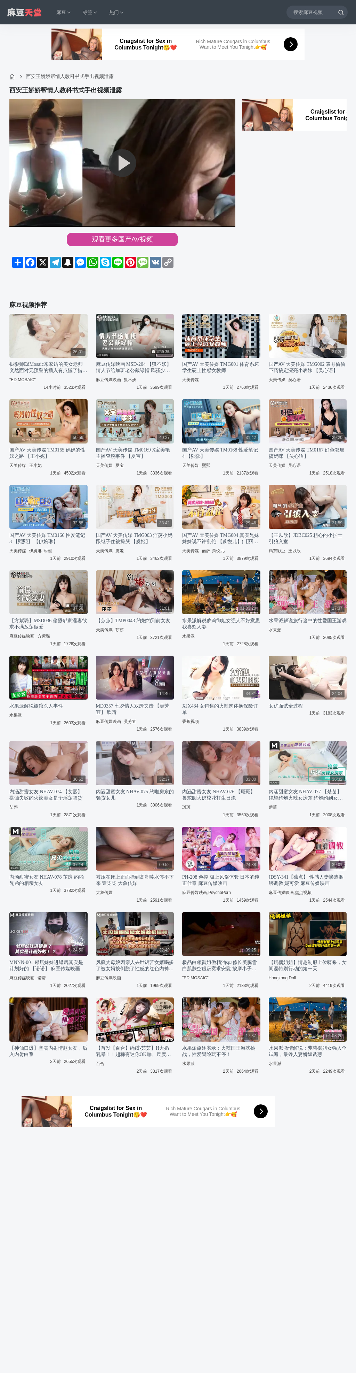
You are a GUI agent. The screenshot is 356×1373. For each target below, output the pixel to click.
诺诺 (42, 977)
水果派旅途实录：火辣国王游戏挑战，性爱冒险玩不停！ (218, 1051)
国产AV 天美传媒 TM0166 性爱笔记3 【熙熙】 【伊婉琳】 (47, 538)
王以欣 (294, 550)
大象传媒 (104, 892)
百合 (100, 1063)
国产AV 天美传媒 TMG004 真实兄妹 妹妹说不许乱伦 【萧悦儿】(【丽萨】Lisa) (220, 539)
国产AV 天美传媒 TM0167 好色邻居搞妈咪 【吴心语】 (307, 453)
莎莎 (119, 629)
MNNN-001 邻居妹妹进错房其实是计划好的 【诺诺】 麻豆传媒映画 (46, 965)
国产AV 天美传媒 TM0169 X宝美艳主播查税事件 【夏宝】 (133, 453)
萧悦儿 (218, 550)
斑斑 (186, 807)
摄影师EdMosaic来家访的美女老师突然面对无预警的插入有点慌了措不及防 (48, 368)
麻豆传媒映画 (108, 379)
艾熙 (13, 807)
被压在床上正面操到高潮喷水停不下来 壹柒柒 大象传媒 (135, 880)
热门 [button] (116, 12)
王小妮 (35, 465)
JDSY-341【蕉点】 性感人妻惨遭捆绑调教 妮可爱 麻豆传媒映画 (306, 880)
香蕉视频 (190, 721)
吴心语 (294, 379)
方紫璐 (44, 636)
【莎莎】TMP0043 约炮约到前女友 (133, 620)
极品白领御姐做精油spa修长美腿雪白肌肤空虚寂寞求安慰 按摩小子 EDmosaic (219, 966)
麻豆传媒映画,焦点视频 (290, 892)
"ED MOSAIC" (22, 379)
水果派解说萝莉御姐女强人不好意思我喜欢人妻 (221, 624)
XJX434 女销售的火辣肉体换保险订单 (220, 709)
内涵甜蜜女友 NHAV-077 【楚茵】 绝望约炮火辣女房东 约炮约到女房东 (306, 795)
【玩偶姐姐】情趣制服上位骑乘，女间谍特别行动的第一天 (308, 965)
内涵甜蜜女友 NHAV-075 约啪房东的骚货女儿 (135, 795)
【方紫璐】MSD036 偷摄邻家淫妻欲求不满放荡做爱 (48, 624)
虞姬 (119, 550)
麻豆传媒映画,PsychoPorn (206, 892)
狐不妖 (130, 379)
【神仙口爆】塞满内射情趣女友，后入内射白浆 (48, 1051)
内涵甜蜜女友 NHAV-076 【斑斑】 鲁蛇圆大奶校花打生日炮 (218, 795)
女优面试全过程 (286, 706)
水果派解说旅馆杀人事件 (36, 706)
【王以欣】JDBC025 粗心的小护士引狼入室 (306, 538)
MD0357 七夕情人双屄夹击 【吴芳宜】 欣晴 (133, 709)
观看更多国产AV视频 (122, 239)
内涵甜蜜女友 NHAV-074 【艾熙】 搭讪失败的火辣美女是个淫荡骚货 (45, 795)
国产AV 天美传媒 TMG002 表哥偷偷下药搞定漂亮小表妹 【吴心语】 (307, 367)
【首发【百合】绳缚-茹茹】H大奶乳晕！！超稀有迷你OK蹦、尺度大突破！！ (133, 1052)
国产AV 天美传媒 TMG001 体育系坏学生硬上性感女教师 (220, 367)
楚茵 (273, 807)
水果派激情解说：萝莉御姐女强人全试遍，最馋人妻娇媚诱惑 (308, 1051)
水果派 (188, 636)
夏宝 (119, 465)
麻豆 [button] (64, 12)
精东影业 (277, 550)
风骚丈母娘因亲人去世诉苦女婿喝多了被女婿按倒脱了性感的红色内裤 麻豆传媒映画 (135, 966)
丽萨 (206, 550)
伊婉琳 (35, 550)
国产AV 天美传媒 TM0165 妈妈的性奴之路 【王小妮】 (47, 453)
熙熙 (206, 465)
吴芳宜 (130, 721)
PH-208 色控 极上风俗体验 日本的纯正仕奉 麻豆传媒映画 (220, 880)
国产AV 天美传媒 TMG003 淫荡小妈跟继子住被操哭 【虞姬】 (134, 538)
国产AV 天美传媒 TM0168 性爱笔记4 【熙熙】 (220, 453)
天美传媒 (190, 379)
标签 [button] (90, 12)
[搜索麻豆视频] (317, 12)
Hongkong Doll (282, 977)
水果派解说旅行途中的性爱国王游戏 (308, 620)
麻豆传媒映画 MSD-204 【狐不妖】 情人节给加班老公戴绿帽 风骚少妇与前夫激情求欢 (133, 368)
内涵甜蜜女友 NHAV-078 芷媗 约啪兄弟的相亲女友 (46, 880)
